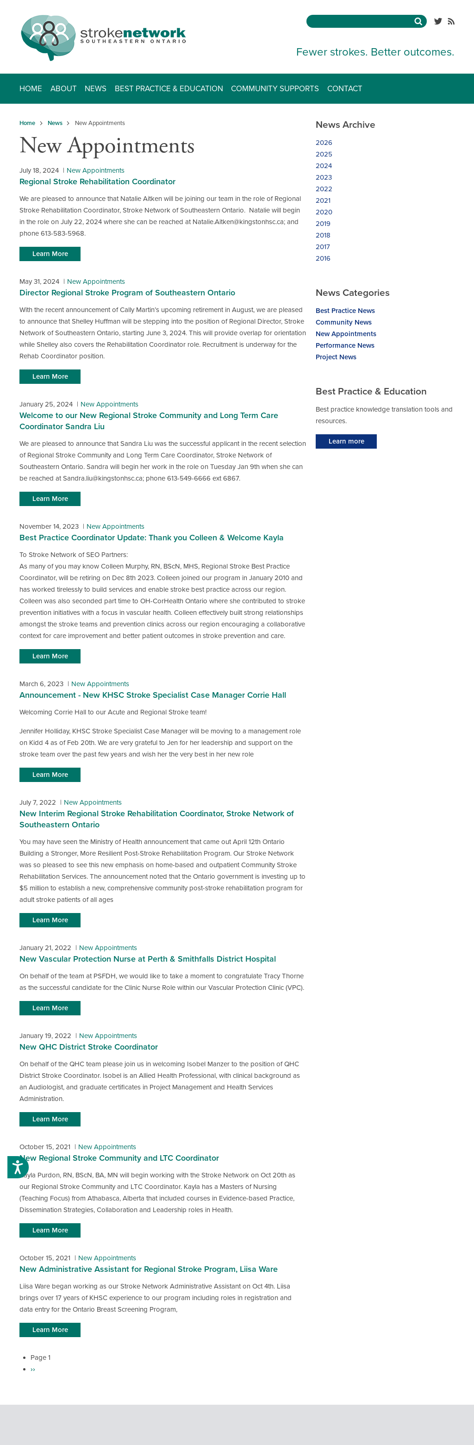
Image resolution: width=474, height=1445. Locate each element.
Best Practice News (345, 311)
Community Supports (275, 89)
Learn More (50, 254)
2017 (323, 247)
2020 (324, 212)
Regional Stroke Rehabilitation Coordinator (97, 181)
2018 (323, 235)
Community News (344, 322)
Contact (344, 89)
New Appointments (96, 170)
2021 (323, 200)
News (95, 89)
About (63, 89)
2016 (323, 258)
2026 (324, 142)
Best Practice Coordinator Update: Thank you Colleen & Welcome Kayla (151, 537)
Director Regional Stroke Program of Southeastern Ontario (127, 293)
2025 (324, 154)
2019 (323, 223)
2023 (324, 177)
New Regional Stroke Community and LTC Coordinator (119, 1158)
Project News (336, 357)
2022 (324, 189)
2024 (324, 166)
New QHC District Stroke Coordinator (88, 1047)
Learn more (346, 441)
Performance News (345, 345)
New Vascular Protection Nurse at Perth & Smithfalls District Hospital (147, 959)
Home (30, 89)
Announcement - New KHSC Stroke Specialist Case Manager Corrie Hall (152, 695)
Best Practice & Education (169, 89)
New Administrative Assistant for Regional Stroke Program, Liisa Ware (148, 1269)
